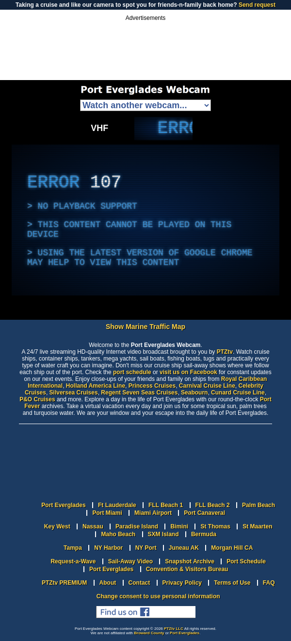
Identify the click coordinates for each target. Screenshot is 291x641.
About (107, 582)
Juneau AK (184, 547)
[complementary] (163, 128)
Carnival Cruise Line (207, 385)
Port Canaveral (204, 513)
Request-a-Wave (73, 561)
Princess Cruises (152, 385)
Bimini (179, 526)
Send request (257, 4)
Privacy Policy (182, 582)
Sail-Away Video (130, 561)
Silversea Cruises (73, 392)
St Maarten (257, 526)
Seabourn (194, 392)
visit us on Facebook (188, 372)
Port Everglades (63, 505)
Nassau (92, 526)
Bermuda (203, 534)
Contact (139, 582)
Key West (57, 526)
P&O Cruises (37, 399)
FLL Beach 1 (165, 505)
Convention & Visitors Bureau (187, 569)
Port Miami (107, 513)
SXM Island (163, 534)
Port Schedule (246, 561)
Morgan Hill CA (232, 547)
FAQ (269, 582)
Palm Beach (258, 505)
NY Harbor (108, 547)
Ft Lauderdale (117, 505)
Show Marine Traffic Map (145, 326)
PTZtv (225, 351)
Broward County (149, 633)
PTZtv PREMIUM (64, 582)
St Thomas (215, 526)
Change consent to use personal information (158, 596)
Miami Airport (153, 513)
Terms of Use (232, 582)
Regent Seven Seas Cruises (139, 392)
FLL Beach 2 (212, 505)
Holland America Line (95, 385)
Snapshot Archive (189, 561)
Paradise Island (136, 526)
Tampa (73, 547)
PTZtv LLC (173, 628)
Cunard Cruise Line (238, 392)
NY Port (146, 547)
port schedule (132, 372)
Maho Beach (118, 534)
